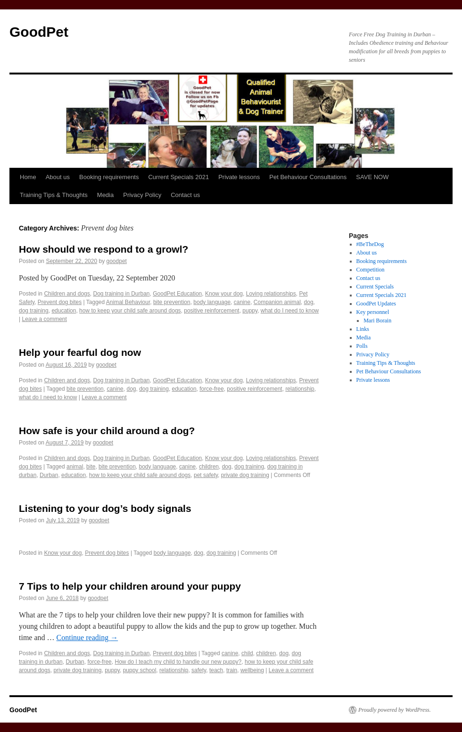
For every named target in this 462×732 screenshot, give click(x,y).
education (63, 310)
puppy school (140, 670)
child (247, 653)
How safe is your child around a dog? (107, 430)
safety (198, 670)
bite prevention (171, 302)
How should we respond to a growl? (103, 249)
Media (105, 194)
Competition (370, 269)
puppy (249, 310)
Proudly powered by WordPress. (394, 710)
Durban (49, 475)
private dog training (245, 475)
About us (58, 177)
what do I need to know (290, 310)
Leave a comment (44, 319)
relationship (299, 389)
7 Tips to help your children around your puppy (130, 586)
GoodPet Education (177, 293)
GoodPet (38, 32)
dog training (34, 310)
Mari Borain (377, 320)
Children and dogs (67, 293)
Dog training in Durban (121, 293)
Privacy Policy (142, 194)
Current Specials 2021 (178, 177)
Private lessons (239, 177)
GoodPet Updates (376, 303)
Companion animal (277, 302)
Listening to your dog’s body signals (105, 508)
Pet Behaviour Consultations (307, 177)
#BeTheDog (370, 244)
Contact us (185, 194)
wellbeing (252, 670)
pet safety (206, 475)
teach (216, 670)
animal (74, 466)
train (231, 670)
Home (28, 177)
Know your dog (224, 293)
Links (362, 329)
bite (90, 466)
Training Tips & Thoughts (54, 194)
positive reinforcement (211, 310)
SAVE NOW (372, 177)
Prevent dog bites (60, 302)
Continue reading (87, 637)
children (209, 466)
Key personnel (372, 312)
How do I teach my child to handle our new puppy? (178, 661)
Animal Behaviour (128, 302)
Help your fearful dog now (80, 352)
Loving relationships (271, 293)
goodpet (117, 261)
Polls (362, 346)
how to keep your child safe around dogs (130, 310)
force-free (211, 389)
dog (309, 302)
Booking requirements (109, 177)
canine (242, 302)
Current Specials (375, 286)
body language (212, 302)
